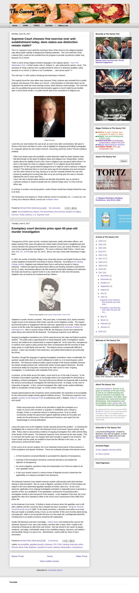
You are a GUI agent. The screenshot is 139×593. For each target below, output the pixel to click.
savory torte (117, 403)
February (104, 323)
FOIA (59, 544)
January (104, 327)
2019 (100, 266)
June (103, 297)
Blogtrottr (111, 432)
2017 (100, 273)
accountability (23, 544)
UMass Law (63, 25)
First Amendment (47, 212)
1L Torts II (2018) (102, 454)
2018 (100, 269)
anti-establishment (25, 212)
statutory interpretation (62, 547)
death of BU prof (117, 143)
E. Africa (120, 134)
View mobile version (49, 561)
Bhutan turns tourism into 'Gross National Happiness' (110, 61)
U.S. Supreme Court (41, 215)
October (104, 283)
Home (14, 25)
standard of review (44, 547)
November (105, 279)
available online (52, 199)
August (104, 290)
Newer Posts (18, 556)
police (80, 544)
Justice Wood (52, 522)
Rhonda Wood (17, 547)
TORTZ (36, 25)
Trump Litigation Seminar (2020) (109, 450)
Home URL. (107, 438)
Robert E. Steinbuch (78, 398)
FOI (54, 544)
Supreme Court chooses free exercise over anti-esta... (110, 302)
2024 (100, 248)
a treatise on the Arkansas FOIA (30, 398)
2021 (100, 258)
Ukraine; (115, 132)
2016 (100, 331)
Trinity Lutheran (25, 215)
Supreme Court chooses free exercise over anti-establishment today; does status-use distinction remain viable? (45, 42)
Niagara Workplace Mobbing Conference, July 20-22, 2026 (109, 199)
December (105, 276)
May (102, 317)
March (103, 320)
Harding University (70, 544)
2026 (100, 241)
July (102, 293)
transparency (77, 547)
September (105, 286)
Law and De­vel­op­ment (114, 136)
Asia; (121, 132)
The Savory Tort (28, 11)
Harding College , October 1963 (59, 314)
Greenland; (103, 134)
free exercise (60, 212)
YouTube (49, 25)
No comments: (55, 208)
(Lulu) (107, 138)
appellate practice (37, 544)
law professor (106, 389)
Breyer (36, 212)
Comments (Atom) (55, 570)
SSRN (25, 25)
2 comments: (53, 541)
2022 (100, 255)
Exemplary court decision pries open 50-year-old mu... (110, 310)
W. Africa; (112, 134)
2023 (100, 252)
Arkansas (48, 544)
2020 (100, 262)
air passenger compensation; (110, 142)
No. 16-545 (24, 252)
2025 (100, 244)
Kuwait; (108, 132)
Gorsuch (15, 215)
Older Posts (81, 556)
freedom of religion (73, 212)
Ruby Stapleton (30, 547)
